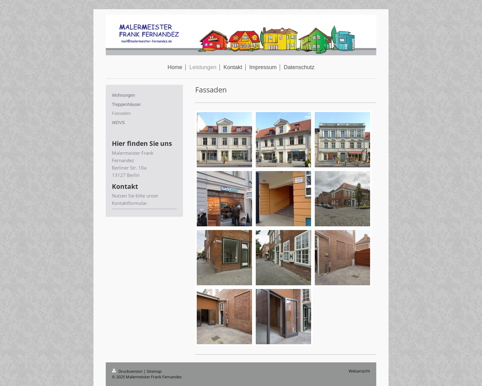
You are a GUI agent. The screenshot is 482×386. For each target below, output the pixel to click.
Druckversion (128, 371)
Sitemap (154, 371)
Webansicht (359, 371)
